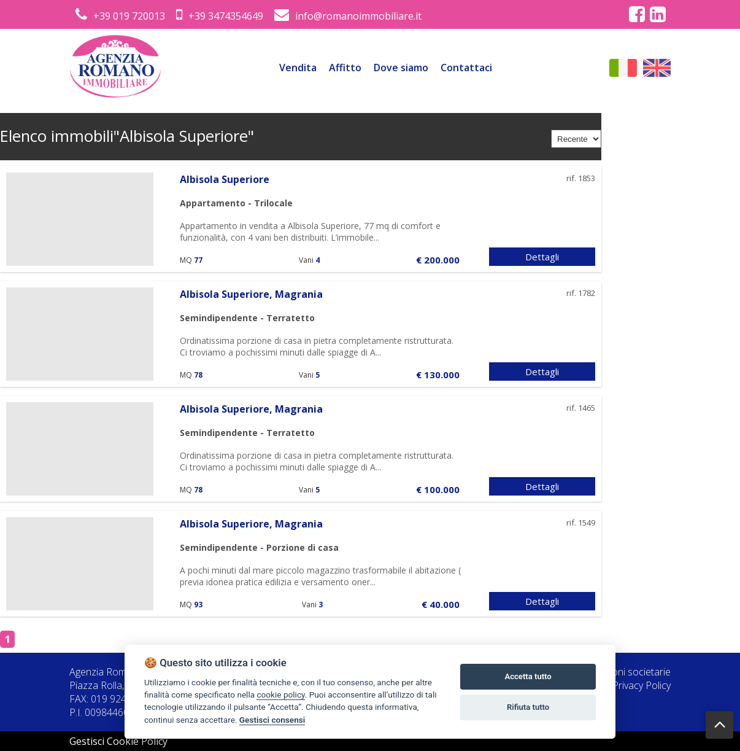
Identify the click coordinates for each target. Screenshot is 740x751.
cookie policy (280, 694)
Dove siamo (401, 67)
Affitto (345, 67)
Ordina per (511, 136)
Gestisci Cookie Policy (118, 741)
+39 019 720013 (120, 16)
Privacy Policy (641, 685)
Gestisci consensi (272, 720)
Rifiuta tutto (528, 707)
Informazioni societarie (620, 672)
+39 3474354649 (219, 16)
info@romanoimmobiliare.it (348, 16)
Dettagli (542, 257)
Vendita (298, 67)
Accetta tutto (527, 676)
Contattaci (466, 67)
